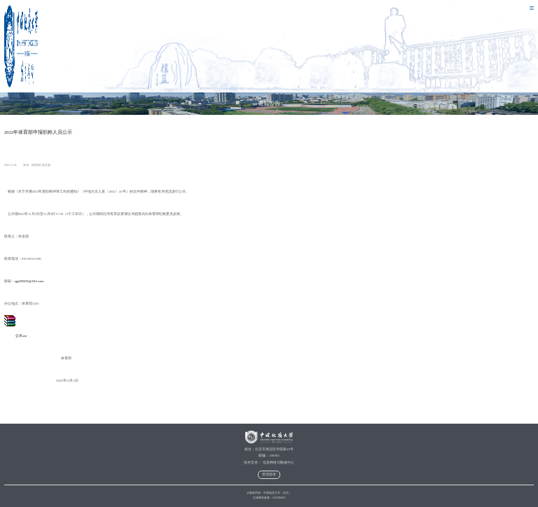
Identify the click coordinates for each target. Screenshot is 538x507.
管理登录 (269, 474)
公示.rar (15, 336)
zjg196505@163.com (29, 281)
